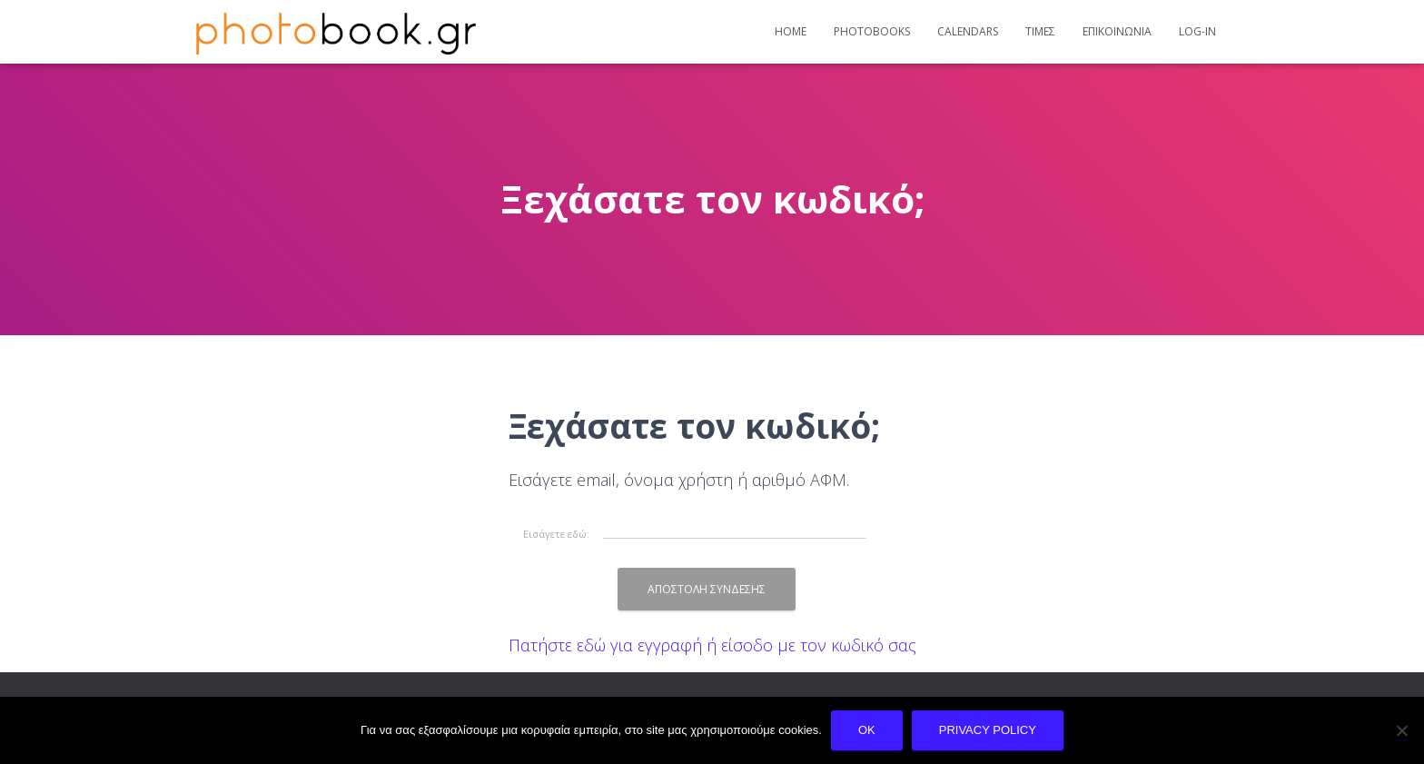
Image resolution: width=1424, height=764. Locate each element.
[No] (1401, 730)
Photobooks (872, 31)
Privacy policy (987, 730)
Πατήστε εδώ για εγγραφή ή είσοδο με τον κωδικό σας (712, 645)
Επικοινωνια (1117, 31)
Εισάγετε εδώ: (556, 533)
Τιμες (1040, 31)
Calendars (967, 31)
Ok (866, 730)
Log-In (1197, 31)
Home (790, 31)
